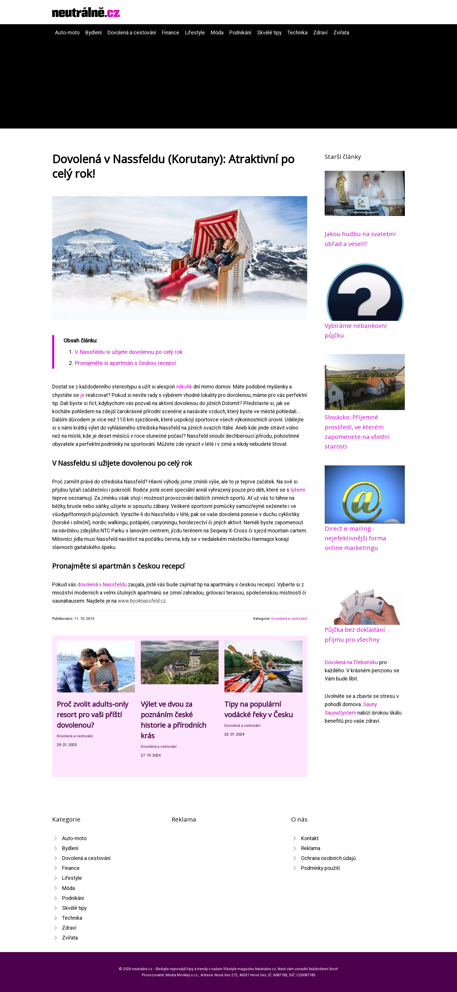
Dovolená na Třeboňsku (351, 662)
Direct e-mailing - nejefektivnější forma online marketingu (355, 538)
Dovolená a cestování (132, 33)
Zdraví (320, 33)
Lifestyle (195, 33)
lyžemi (298, 490)
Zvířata (341, 33)
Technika (297, 33)
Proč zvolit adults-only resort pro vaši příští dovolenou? (92, 714)
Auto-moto (67, 33)
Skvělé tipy (269, 33)
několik (184, 387)
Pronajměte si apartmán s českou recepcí (125, 363)
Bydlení (93, 33)
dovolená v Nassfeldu (102, 585)
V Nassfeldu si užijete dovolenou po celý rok (128, 352)
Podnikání (240, 33)
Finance (170, 33)
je (82, 395)
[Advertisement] (228, 80)
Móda (217, 33)
